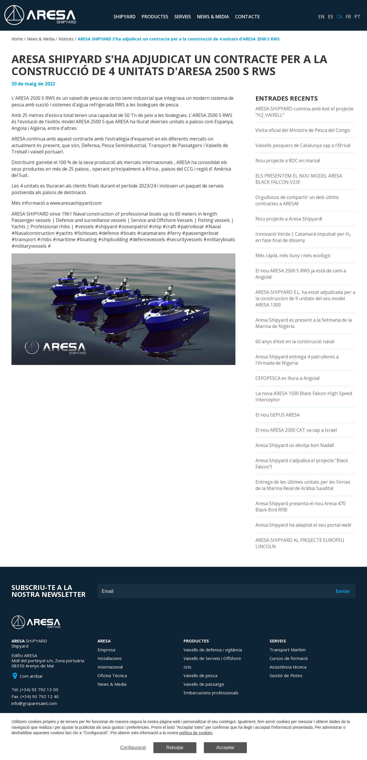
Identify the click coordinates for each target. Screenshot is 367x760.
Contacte (247, 16)
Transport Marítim (288, 649)
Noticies (66, 39)
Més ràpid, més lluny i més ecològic (293, 255)
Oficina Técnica (112, 675)
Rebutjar (175, 747)
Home (17, 39)
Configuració (133, 747)
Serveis (182, 16)
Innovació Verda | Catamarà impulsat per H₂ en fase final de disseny (303, 237)
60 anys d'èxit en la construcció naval (294, 341)
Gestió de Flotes (286, 675)
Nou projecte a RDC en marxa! (287, 160)
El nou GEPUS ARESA (277, 415)
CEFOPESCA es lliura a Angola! (287, 378)
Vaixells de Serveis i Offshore (212, 658)
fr (348, 16)
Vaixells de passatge (204, 684)
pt (357, 16)
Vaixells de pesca (200, 675)
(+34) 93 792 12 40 (39, 696)
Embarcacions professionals (211, 692)
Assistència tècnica (288, 667)
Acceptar (225, 747)
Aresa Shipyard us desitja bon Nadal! (294, 445)
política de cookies (195, 732)
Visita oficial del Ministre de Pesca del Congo (302, 130)
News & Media (213, 16)
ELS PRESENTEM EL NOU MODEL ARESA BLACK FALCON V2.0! (298, 179)
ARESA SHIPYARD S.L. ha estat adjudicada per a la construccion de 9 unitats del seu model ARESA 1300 (305, 298)
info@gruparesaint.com (34, 703)
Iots (188, 667)
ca (339, 16)
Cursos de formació (289, 658)
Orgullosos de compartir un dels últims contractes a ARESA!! (297, 200)
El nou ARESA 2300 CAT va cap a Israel (296, 430)
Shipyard (125, 16)
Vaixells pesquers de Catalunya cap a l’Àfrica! (302, 145)
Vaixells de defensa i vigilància (213, 649)
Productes (155, 16)
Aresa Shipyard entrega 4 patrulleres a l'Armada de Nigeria (297, 359)
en (321, 16)
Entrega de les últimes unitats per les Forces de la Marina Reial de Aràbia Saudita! (302, 485)
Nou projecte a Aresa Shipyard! (288, 219)
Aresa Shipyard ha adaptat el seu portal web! (303, 525)
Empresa (106, 649)
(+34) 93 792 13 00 (39, 689)
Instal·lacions (109, 658)
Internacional (110, 667)
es (330, 16)
